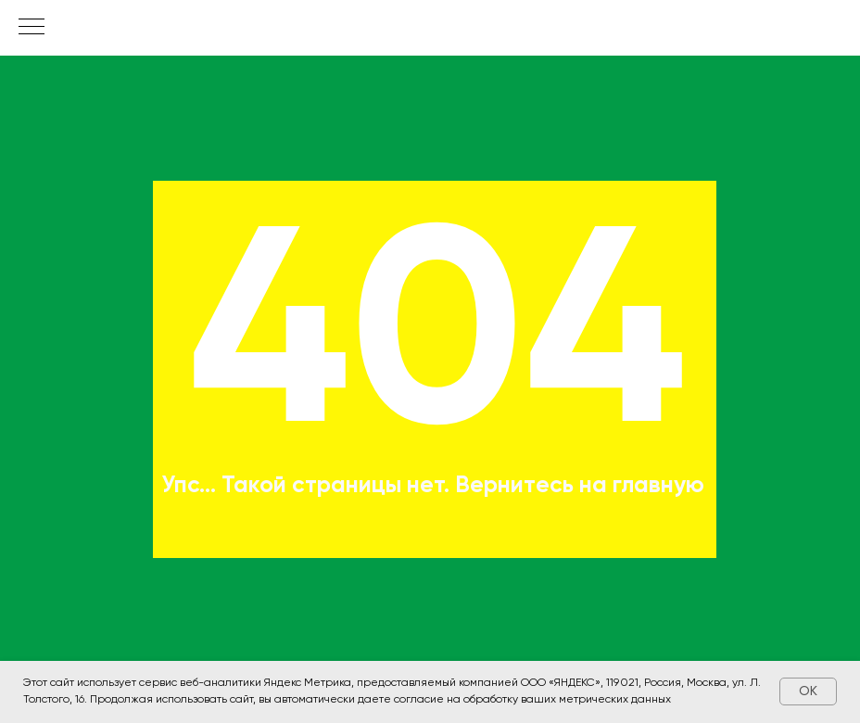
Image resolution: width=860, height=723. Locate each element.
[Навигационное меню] (31, 28)
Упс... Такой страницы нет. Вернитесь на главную (432, 486)
